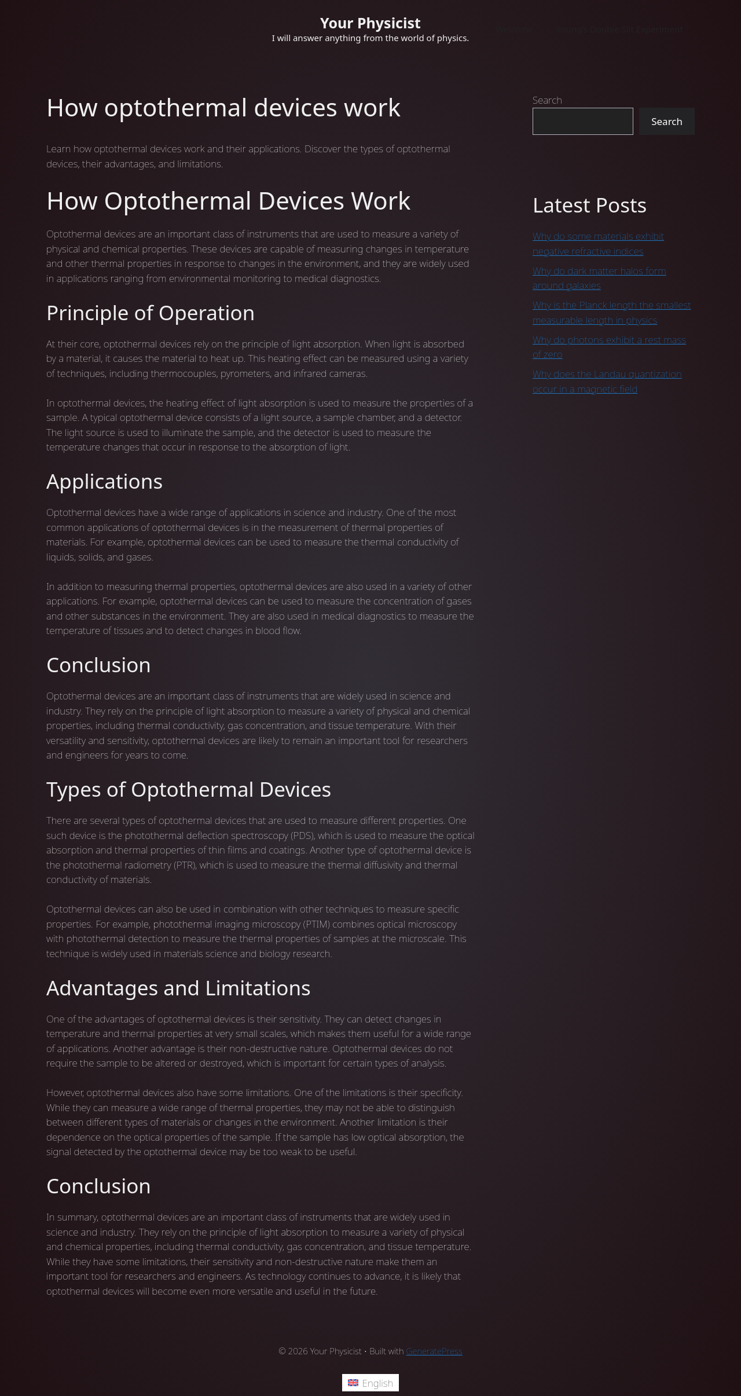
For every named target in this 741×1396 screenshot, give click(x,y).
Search (547, 100)
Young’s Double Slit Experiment (619, 29)
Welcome (514, 29)
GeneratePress (434, 1351)
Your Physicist (370, 22)
